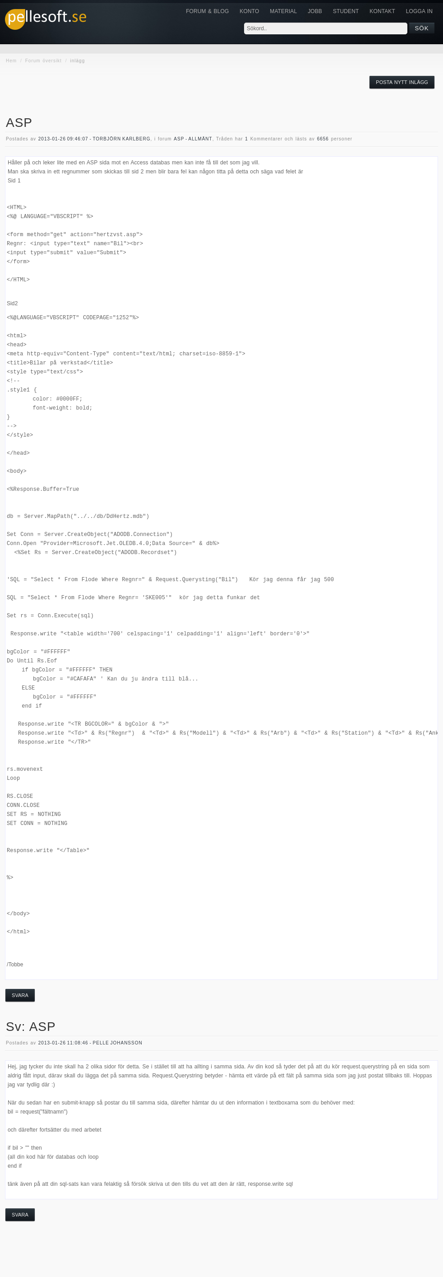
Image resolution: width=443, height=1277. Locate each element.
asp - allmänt (193, 138)
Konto (249, 11)
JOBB (315, 11)
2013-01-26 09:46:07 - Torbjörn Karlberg (94, 138)
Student (346, 11)
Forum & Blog (207, 11)
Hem (11, 60)
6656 (323, 138)
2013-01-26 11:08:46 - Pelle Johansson (90, 1042)
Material (283, 11)
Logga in (419, 11)
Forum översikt (43, 60)
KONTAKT (382, 11)
